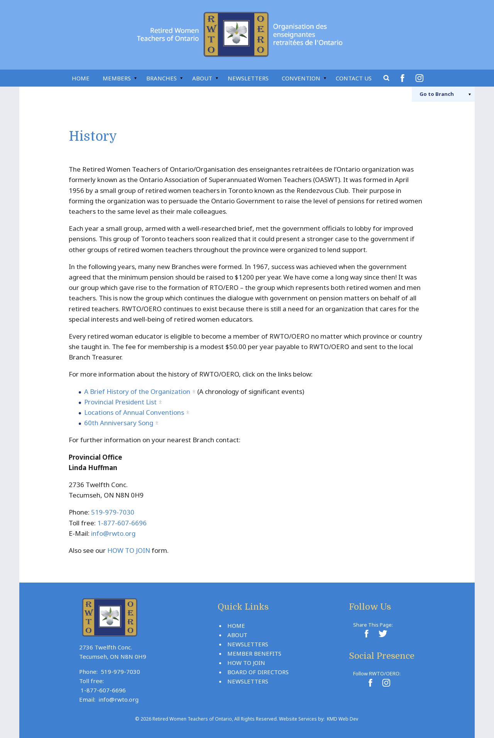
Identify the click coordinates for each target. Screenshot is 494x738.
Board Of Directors (258, 672)
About (202, 78)
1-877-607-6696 (122, 522)
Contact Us (354, 78)
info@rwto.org (113, 533)
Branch (437, 93)
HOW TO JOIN (128, 550)
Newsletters (248, 78)
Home (81, 78)
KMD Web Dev (342, 719)
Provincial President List (120, 401)
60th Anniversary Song (118, 422)
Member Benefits (254, 653)
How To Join (246, 662)
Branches (161, 78)
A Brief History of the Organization (137, 391)
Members (117, 78)
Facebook (403, 78)
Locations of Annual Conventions (134, 412)
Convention (301, 78)
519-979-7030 (112, 512)
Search (386, 78)
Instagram (420, 78)
